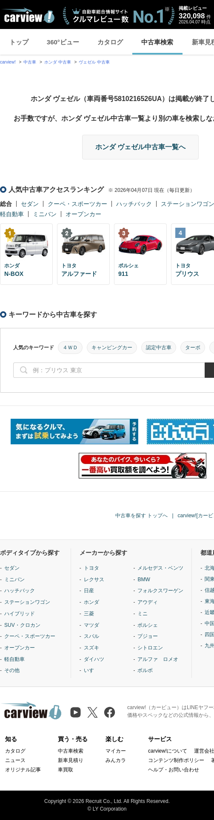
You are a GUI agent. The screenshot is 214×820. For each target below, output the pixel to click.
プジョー (147, 636)
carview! (8, 62)
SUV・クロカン (22, 625)
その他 (12, 670)
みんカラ (116, 760)
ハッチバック (134, 203)
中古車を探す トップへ (141, 515)
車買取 (65, 770)
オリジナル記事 (23, 770)
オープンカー (83, 214)
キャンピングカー (111, 348)
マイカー (116, 751)
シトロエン (150, 648)
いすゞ (91, 670)
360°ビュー (63, 42)
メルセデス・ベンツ (160, 568)
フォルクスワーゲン (160, 591)
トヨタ (91, 568)
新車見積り (70, 760)
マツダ (91, 625)
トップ (19, 42)
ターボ (192, 348)
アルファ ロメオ (157, 659)
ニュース (15, 760)
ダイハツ (94, 659)
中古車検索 (157, 42)
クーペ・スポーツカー (77, 203)
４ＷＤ (70, 348)
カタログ (110, 42)
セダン (30, 203)
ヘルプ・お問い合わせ (173, 770)
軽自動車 (12, 214)
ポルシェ (147, 625)
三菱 (89, 614)
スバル (91, 636)
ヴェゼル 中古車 (94, 62)
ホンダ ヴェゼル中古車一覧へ (140, 147)
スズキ (91, 648)
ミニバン (45, 214)
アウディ (147, 602)
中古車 (29, 62)
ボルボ (145, 670)
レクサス (94, 579)
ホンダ (91, 602)
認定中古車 (158, 348)
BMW (143, 579)
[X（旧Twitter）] (93, 712)
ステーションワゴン (27, 602)
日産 (89, 591)
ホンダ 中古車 (57, 62)
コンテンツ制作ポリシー (176, 760)
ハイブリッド (19, 614)
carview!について (167, 751)
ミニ (142, 614)
